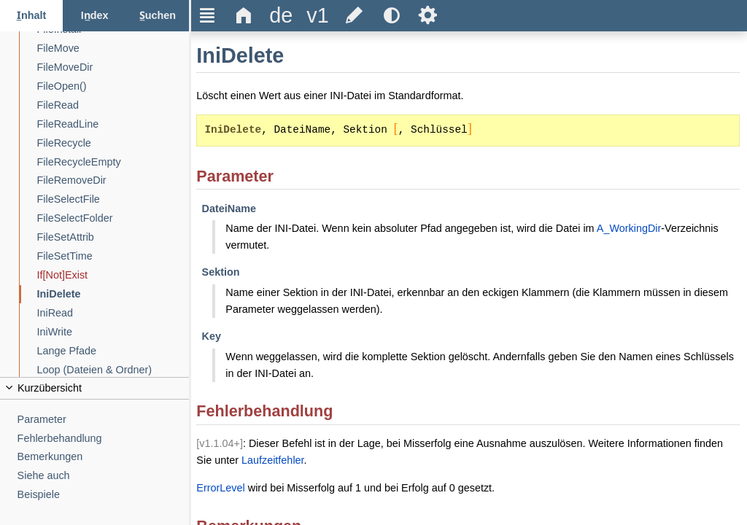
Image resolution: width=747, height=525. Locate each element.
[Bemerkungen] (104, 456)
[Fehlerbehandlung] (104, 438)
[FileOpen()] (113, 86)
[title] (281, 15)
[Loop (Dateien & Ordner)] (113, 370)
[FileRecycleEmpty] (113, 162)
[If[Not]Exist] (113, 275)
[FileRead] (113, 105)
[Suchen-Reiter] (157, 15)
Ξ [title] (207, 15)
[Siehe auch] (104, 475)
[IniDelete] (113, 294)
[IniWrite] (113, 332)
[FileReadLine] (113, 124)
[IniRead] (113, 313)
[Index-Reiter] (94, 15)
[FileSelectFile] (113, 199)
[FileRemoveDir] (113, 180)
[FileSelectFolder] (113, 218)
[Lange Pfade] (113, 351)
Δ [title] (244, 15)
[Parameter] (104, 419)
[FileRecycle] (113, 143)
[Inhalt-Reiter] (31, 15)
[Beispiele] (104, 494)
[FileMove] (113, 48)
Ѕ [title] (427, 15)
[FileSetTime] (113, 256)
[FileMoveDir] (113, 67)
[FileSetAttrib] (113, 237)
